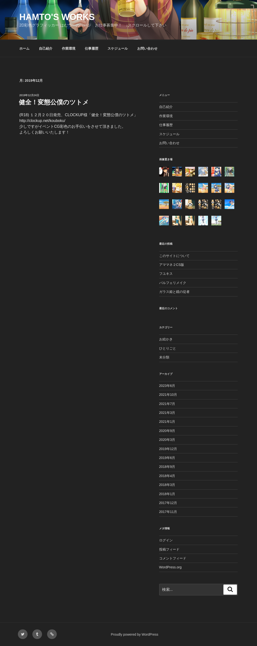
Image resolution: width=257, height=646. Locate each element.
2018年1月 (167, 494)
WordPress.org (170, 567)
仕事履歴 (91, 48)
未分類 (164, 357)
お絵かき (166, 339)
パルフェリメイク (172, 283)
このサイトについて (174, 256)
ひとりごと (167, 348)
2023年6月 (167, 386)
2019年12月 (168, 449)
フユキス (166, 274)
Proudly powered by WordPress (134, 634)
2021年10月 (168, 395)
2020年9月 (167, 431)
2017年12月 (168, 503)
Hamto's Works (57, 17)
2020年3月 (167, 440)
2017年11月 (168, 512)
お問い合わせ (147, 48)
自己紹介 (45, 48)
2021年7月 (167, 404)
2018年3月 (167, 485)
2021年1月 (167, 422)
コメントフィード (172, 558)
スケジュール (117, 48)
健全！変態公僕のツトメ (54, 102)
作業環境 (68, 48)
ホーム (24, 48)
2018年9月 (167, 467)
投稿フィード (169, 549)
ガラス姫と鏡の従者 (174, 292)
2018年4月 (167, 476)
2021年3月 (167, 413)
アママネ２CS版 (171, 265)
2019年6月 (167, 458)
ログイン (166, 540)
